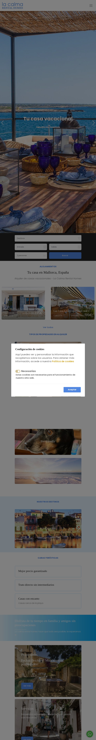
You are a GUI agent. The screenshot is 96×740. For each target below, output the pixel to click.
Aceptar (72, 389)
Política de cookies (63, 361)
